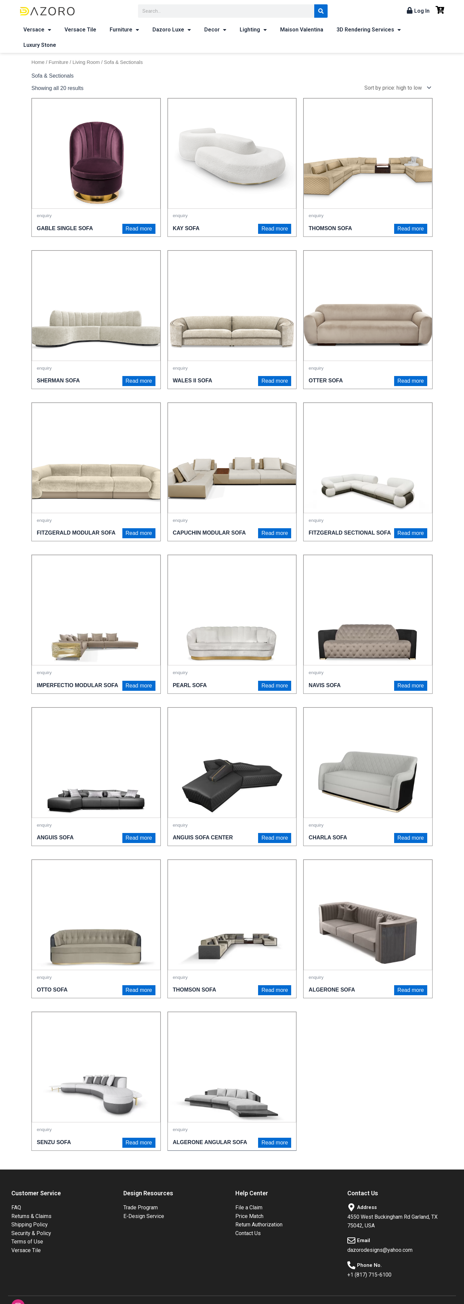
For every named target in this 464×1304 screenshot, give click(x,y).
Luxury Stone (39, 45)
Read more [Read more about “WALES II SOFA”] (274, 381)
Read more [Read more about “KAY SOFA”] (274, 228)
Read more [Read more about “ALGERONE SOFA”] (410, 990)
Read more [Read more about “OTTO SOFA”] (139, 990)
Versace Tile (80, 29)
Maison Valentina (301, 29)
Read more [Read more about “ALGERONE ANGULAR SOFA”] (274, 1142)
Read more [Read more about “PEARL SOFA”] (274, 685)
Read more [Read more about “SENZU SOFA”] (139, 1142)
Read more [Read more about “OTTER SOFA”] (410, 381)
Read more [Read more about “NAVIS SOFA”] (410, 685)
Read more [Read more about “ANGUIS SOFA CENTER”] (274, 838)
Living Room (86, 62)
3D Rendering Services (369, 30)
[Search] (321, 11)
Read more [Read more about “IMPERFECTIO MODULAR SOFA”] (139, 685)
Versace (37, 30)
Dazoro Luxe (171, 30)
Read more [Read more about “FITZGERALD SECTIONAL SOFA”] (410, 533)
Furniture (124, 30)
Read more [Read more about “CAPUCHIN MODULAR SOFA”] (274, 533)
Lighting (253, 30)
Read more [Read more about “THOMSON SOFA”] (410, 228)
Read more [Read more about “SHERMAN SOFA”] (139, 381)
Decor (215, 30)
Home (37, 62)
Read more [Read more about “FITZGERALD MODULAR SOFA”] (139, 533)
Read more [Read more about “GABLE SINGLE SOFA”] (139, 228)
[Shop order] (396, 87)
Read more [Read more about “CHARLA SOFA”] (410, 838)
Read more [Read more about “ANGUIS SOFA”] (139, 838)
